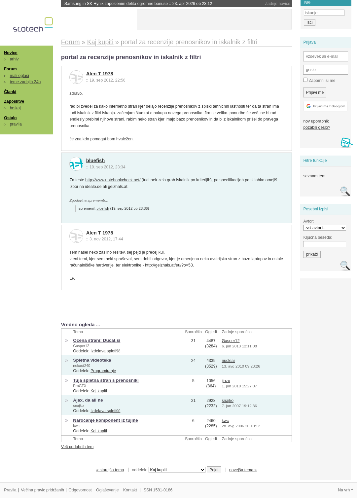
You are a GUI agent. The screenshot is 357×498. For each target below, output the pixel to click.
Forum (10, 69)
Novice (10, 53)
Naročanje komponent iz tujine (105, 420)
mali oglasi (19, 75)
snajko (78, 406)
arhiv (14, 59)
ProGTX (79, 386)
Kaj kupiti (98, 391)
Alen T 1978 (99, 73)
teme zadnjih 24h (25, 82)
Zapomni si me (319, 80)
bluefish (95, 160)
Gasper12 (81, 346)
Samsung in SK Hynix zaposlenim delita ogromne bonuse (138, 3)
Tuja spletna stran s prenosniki (106, 380)
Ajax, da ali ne (88, 400)
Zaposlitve (14, 101)
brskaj (15, 108)
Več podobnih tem (77, 447)
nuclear (228, 360)
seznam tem (314, 176)
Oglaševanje (107, 490)
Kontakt (130, 490)
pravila (16, 124)
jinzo (226, 380)
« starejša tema (110, 470)
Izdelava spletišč (105, 351)
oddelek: (168, 470)
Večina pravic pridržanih (42, 490)
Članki (10, 91)
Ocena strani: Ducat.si (96, 340)
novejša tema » (243, 470)
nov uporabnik (316, 121)
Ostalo (10, 118)
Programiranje (103, 371)
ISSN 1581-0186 (157, 490)
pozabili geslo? (316, 127)
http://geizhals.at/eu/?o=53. (169, 265)
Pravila (10, 490)
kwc (76, 426)
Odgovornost (80, 490)
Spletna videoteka (92, 360)
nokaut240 (81, 366)
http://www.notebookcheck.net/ (112, 180)
